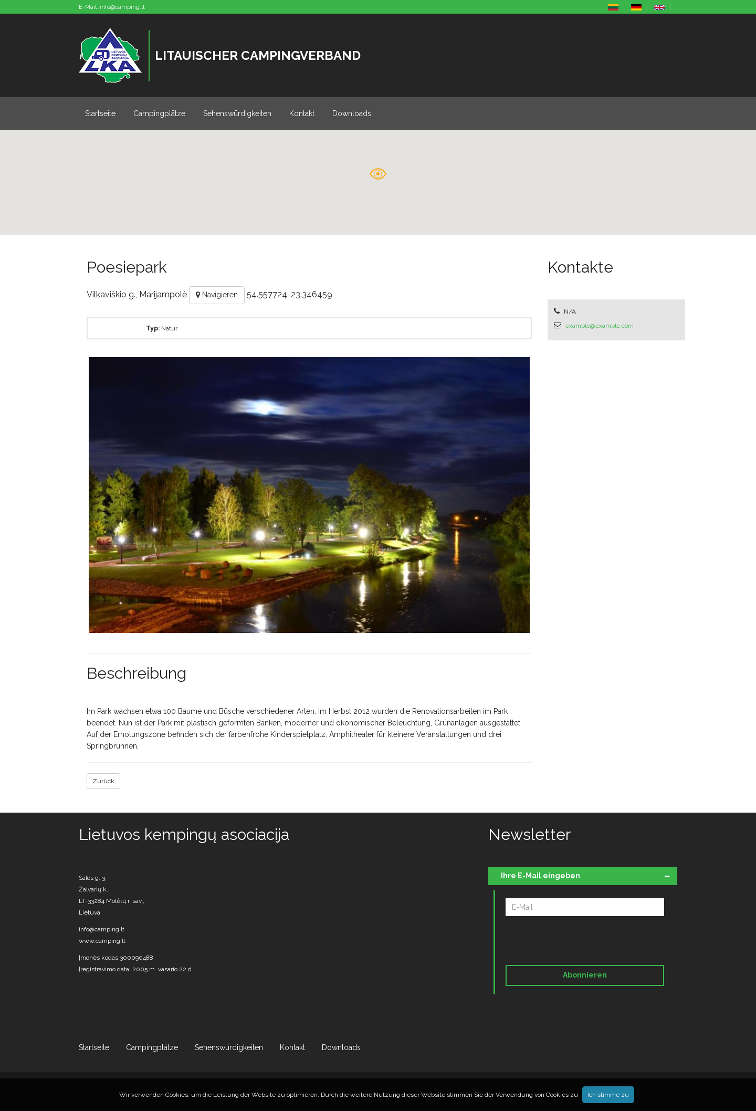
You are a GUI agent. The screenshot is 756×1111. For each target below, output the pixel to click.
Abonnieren (585, 975)
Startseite (100, 113)
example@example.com (599, 325)
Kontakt (301, 113)
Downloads (351, 113)
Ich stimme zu (608, 1094)
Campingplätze (159, 113)
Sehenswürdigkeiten (237, 113)
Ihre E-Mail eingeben (540, 875)
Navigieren (217, 294)
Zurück (103, 781)
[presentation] (577, 942)
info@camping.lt (122, 7)
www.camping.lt (102, 940)
